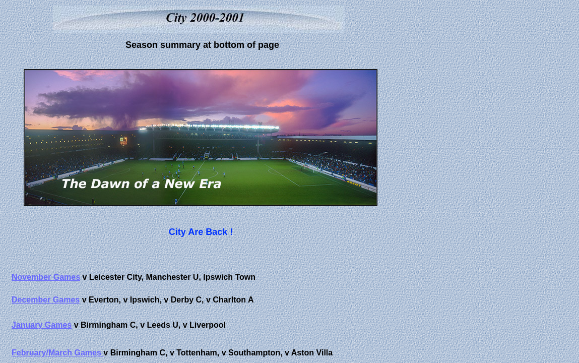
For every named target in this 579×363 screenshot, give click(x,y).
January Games (42, 325)
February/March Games (57, 352)
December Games (46, 299)
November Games (46, 277)
